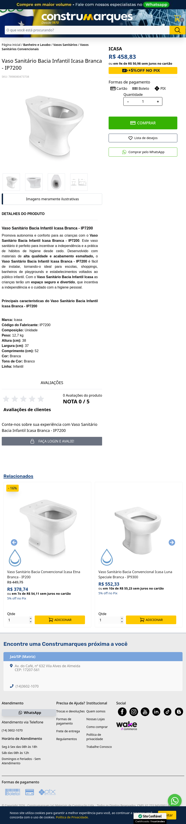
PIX (160, 88)
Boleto (140, 88)
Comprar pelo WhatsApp (143, 152)
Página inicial (11, 45)
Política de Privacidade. (72, 817)
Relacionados (18, 476)
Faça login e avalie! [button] (52, 441)
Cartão (118, 88)
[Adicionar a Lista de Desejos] (143, 138)
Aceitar (167, 815)
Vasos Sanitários (65, 45)
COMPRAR (143, 122)
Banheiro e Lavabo (37, 45)
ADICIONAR (60, 619)
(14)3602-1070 (27, 686)
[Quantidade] (142, 101)
